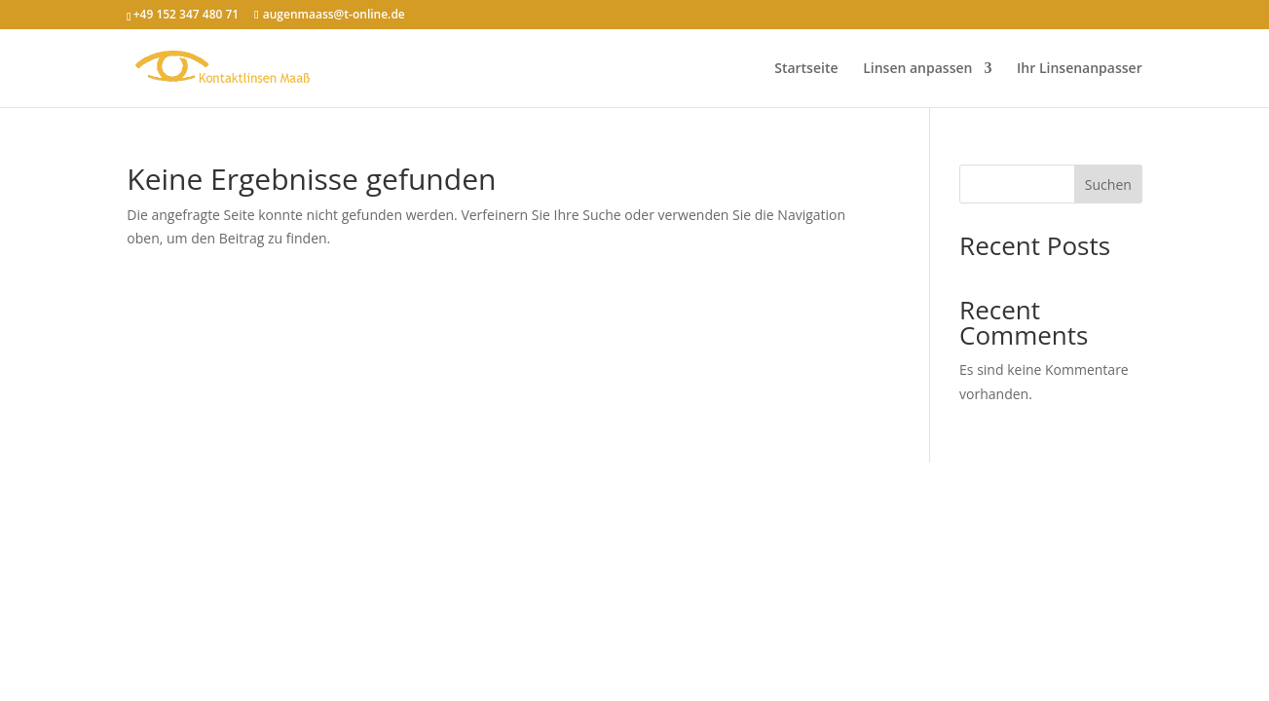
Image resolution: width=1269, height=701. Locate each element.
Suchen (1108, 184)
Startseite (806, 69)
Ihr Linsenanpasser (1079, 69)
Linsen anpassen (917, 69)
